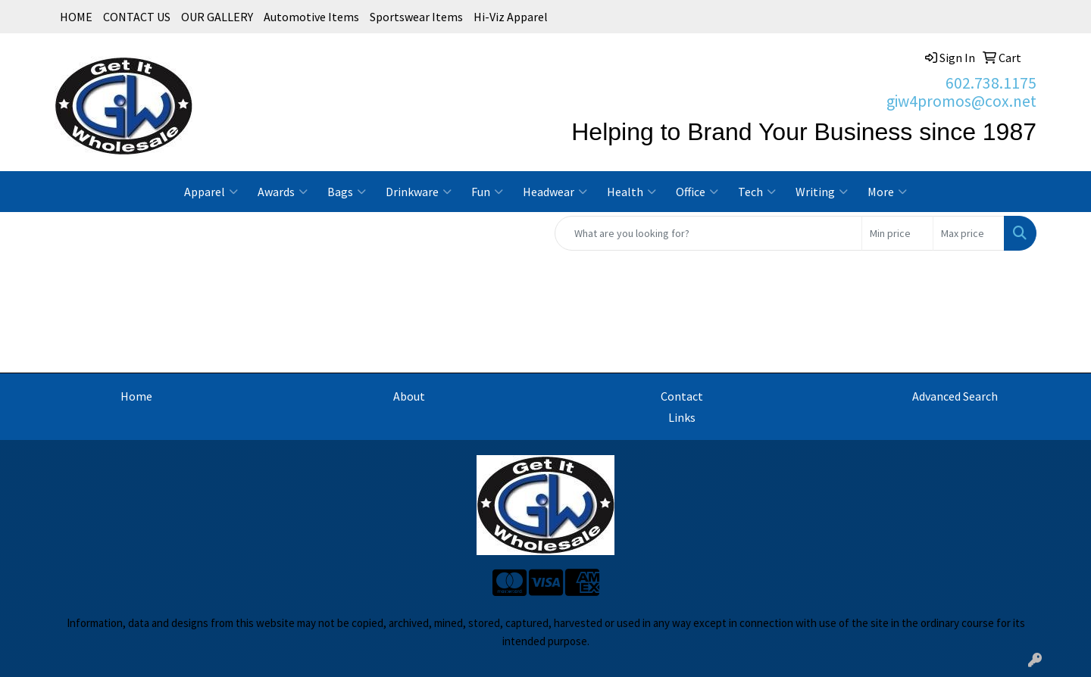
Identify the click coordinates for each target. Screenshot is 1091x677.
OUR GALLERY (217, 16)
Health (631, 192)
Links (682, 417)
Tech (757, 192)
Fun (487, 192)
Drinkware (419, 192)
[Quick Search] (708, 233)
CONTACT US (136, 16)
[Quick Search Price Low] (897, 233)
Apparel (211, 192)
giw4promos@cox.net (961, 101)
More (887, 192)
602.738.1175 (991, 83)
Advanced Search (955, 396)
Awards (283, 192)
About (409, 396)
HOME (76, 16)
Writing (822, 192)
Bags (346, 192)
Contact (682, 396)
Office (697, 192)
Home (136, 396)
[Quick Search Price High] (969, 233)
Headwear (555, 192)
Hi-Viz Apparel (511, 16)
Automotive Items (311, 16)
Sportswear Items (416, 16)
